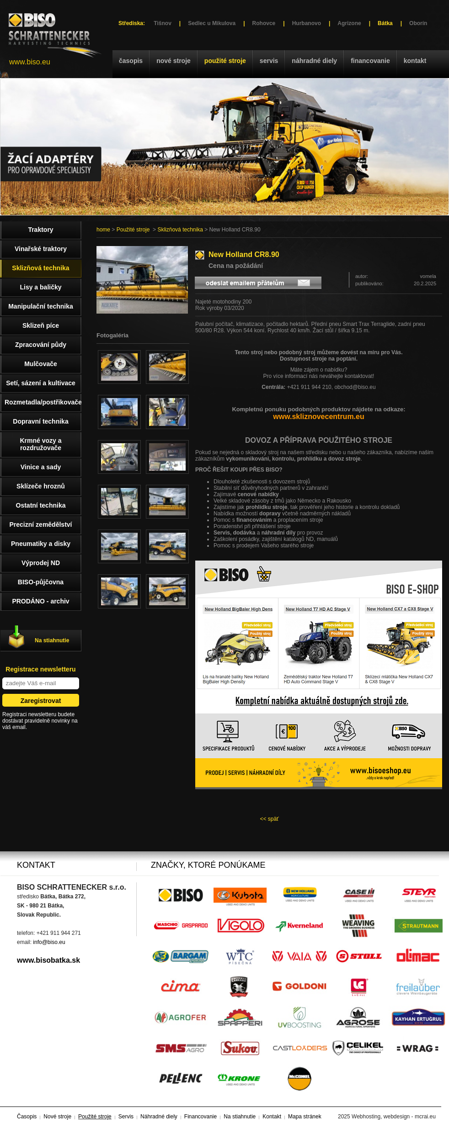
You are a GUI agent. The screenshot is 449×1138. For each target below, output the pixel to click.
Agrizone (349, 23)
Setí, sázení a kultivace (40, 383)
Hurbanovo (306, 23)
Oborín (418, 23)
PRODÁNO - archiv (40, 601)
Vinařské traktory (41, 248)
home (103, 229)
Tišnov (162, 23)
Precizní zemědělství (41, 524)
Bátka (385, 23)
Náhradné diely (314, 60)
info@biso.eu (49, 942)
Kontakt (415, 60)
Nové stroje (173, 60)
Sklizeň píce (40, 325)
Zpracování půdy (40, 344)
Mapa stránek (304, 1116)
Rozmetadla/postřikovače (43, 402)
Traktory (40, 229)
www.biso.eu (29, 62)
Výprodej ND (40, 562)
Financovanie (370, 60)
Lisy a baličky (40, 287)
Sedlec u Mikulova (211, 23)
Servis (269, 60)
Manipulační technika (40, 306)
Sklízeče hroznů (40, 486)
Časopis (131, 60)
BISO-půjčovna (41, 582)
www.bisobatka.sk (48, 960)
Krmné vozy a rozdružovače (40, 444)
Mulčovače (40, 363)
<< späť (269, 819)
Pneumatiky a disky (40, 543)
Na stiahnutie (52, 640)
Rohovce (264, 23)
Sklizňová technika (180, 229)
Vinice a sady (41, 467)
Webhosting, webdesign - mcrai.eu (394, 1116)
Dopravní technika (40, 421)
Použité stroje (225, 60)
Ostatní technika (41, 505)
